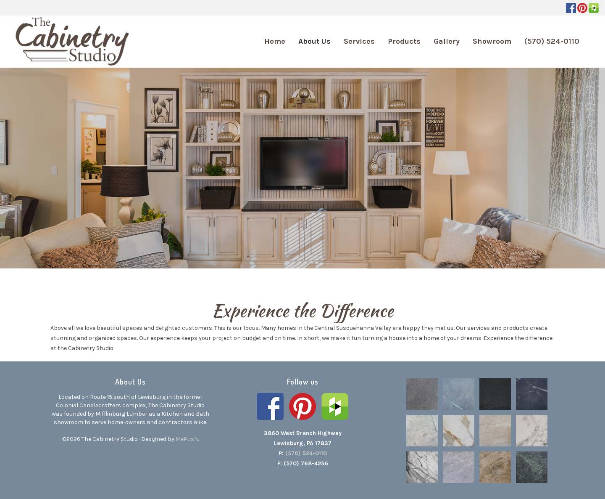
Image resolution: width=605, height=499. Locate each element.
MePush (187, 439)
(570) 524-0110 (306, 453)
